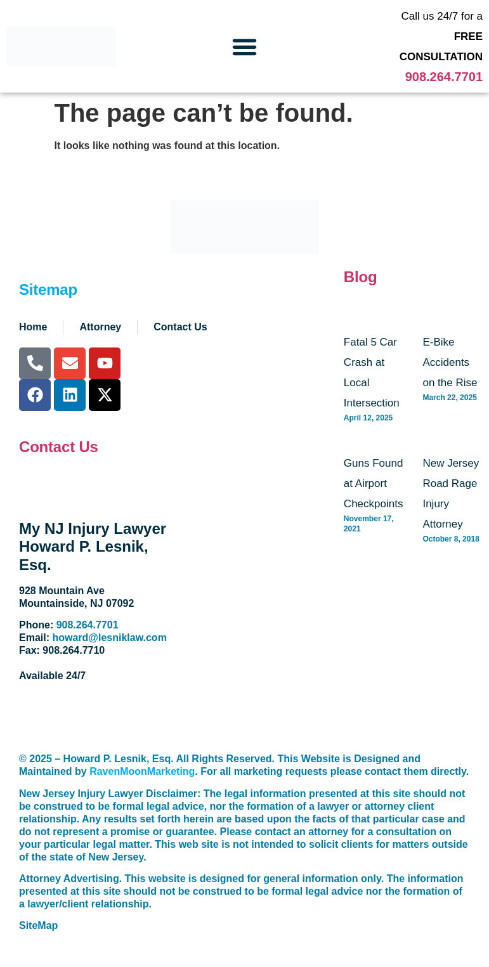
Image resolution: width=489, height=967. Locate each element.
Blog (360, 276)
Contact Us (58, 446)
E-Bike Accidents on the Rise (449, 362)
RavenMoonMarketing (142, 771)
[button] (244, 46)
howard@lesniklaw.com (109, 637)
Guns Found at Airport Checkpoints (373, 483)
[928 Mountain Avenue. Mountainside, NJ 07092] (249, 598)
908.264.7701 (444, 77)
